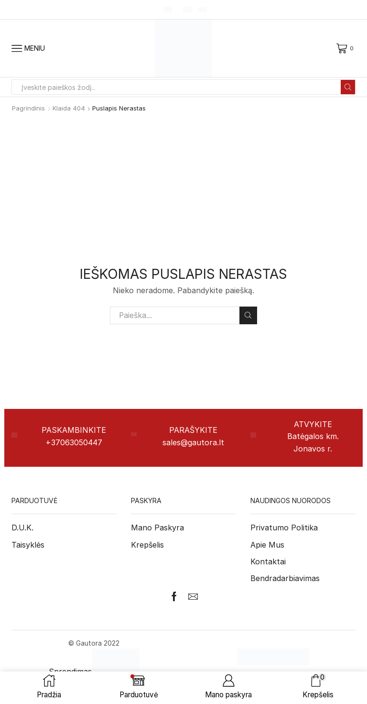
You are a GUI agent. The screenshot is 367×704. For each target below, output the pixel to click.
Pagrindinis (28, 108)
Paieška (248, 315)
